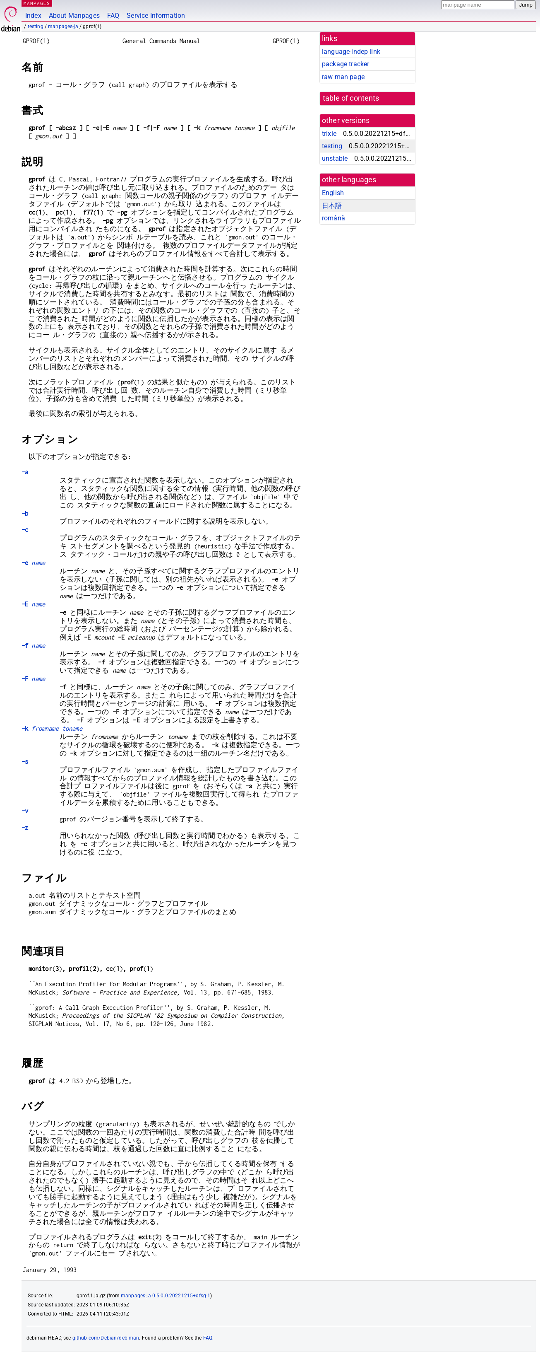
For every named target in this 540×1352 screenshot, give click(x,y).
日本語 (332, 206)
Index (33, 15)
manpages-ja (63, 26)
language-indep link (351, 52)
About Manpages (74, 15)
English (333, 193)
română (333, 218)
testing (35, 26)
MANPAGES (37, 3)
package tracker (345, 64)
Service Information (156, 15)
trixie (329, 134)
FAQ (113, 15)
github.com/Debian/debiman (105, 1338)
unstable (335, 158)
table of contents (351, 98)
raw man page (343, 77)
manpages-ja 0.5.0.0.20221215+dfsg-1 (165, 1296)
